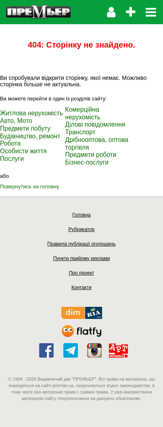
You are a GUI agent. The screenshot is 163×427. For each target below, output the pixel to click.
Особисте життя (23, 151)
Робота (10, 143)
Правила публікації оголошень (81, 244)
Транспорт (80, 132)
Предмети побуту (25, 128)
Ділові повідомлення (95, 124)
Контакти (81, 287)
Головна (81, 215)
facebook (46, 350)
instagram (94, 350)
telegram (70, 350)
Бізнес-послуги (87, 162)
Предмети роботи (91, 154)
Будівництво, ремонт (30, 136)
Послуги (12, 158)
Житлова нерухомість (31, 113)
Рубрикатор (81, 229)
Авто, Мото (16, 120)
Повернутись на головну (29, 186)
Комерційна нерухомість (82, 113)
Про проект (81, 273)
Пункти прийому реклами (81, 258)
